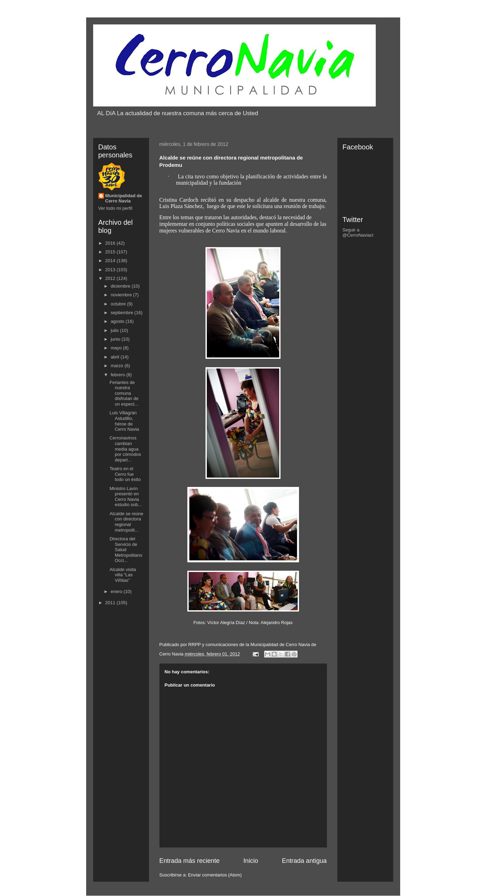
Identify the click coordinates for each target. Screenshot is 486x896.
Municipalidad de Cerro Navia (123, 198)
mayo (117, 347)
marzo (118, 365)
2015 (111, 251)
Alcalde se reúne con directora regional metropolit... (126, 522)
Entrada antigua (304, 860)
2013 (111, 269)
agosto (118, 321)
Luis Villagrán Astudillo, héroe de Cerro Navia (124, 421)
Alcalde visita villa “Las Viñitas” (123, 575)
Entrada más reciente (189, 860)
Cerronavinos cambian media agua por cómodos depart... (125, 448)
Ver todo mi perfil (115, 208)
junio (116, 339)
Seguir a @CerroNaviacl (358, 232)
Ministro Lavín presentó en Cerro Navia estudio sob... (126, 497)
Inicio (250, 860)
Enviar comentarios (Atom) (215, 875)
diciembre (121, 286)
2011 (111, 602)
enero (117, 591)
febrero (118, 374)
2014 (111, 260)
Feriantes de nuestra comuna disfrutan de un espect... (124, 393)
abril (115, 357)
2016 (111, 243)
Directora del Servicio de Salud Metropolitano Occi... (126, 549)
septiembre (122, 312)
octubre (119, 303)
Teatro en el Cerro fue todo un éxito (125, 474)
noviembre (122, 294)
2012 (111, 278)
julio (115, 330)
